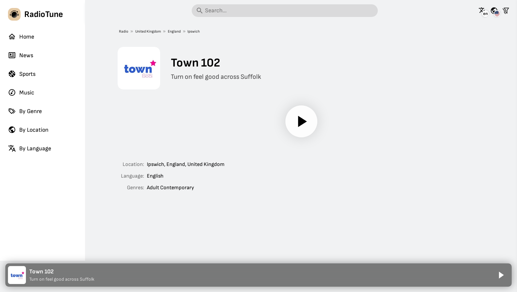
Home (21, 37)
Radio (123, 31)
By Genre (25, 111)
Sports (22, 74)
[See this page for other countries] (494, 11)
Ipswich (193, 31)
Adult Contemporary (170, 188)
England (173, 31)
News (20, 55)
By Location (28, 130)
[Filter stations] (506, 11)
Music (21, 92)
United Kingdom (147, 31)
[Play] (301, 121)
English (155, 176)
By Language (29, 148)
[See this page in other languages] (482, 11)
